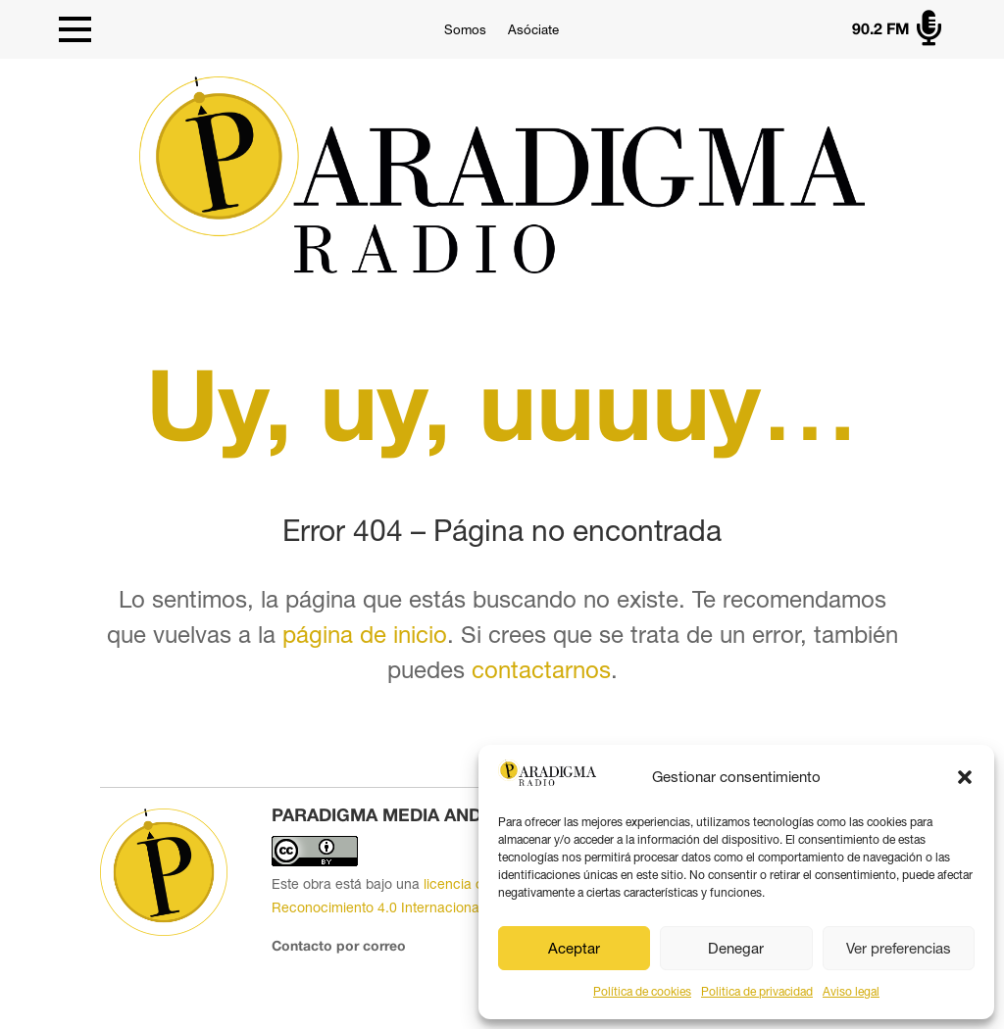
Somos (465, 30)
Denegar (736, 948)
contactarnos (541, 669)
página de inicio (364, 634)
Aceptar (574, 948)
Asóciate (533, 30)
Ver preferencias (898, 948)
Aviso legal (851, 992)
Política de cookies (642, 992)
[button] (965, 777)
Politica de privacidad (757, 992)
